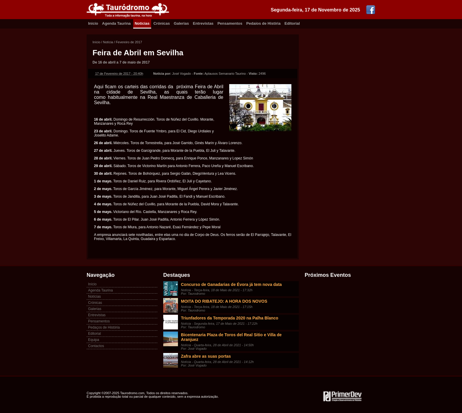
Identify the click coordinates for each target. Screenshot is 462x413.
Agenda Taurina (116, 23)
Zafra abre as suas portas (206, 356)
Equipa (93, 340)
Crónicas (162, 23)
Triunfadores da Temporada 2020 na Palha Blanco (229, 318)
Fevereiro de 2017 (129, 42)
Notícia (108, 42)
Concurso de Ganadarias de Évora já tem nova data (231, 284)
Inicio (93, 23)
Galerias (181, 23)
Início (96, 42)
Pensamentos (229, 23)
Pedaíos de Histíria (263, 23)
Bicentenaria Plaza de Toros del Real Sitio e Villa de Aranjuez (231, 337)
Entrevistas (203, 23)
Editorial (292, 23)
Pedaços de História (104, 327)
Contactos (96, 346)
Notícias (142, 23)
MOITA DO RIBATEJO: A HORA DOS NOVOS (224, 301)
